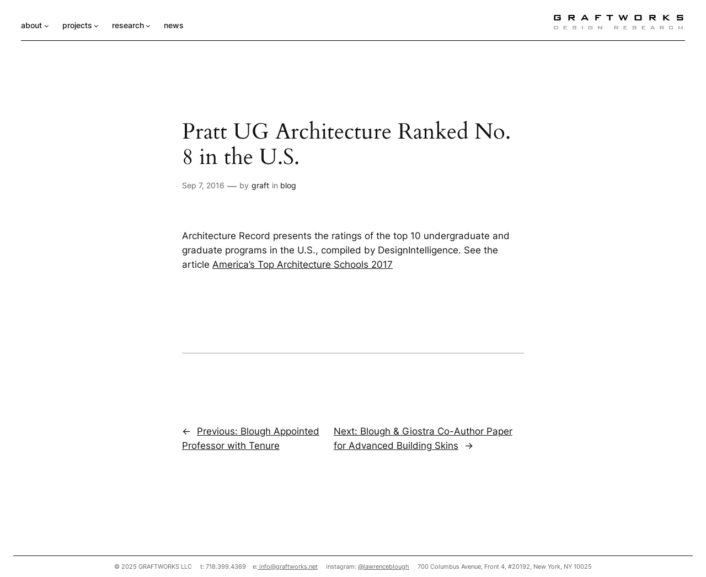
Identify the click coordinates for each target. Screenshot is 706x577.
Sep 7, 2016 (203, 185)
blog (288, 185)
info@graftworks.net (288, 566)
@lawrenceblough (383, 566)
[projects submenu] (96, 25)
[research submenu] (148, 25)
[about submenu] (46, 25)
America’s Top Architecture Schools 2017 (302, 264)
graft (260, 185)
